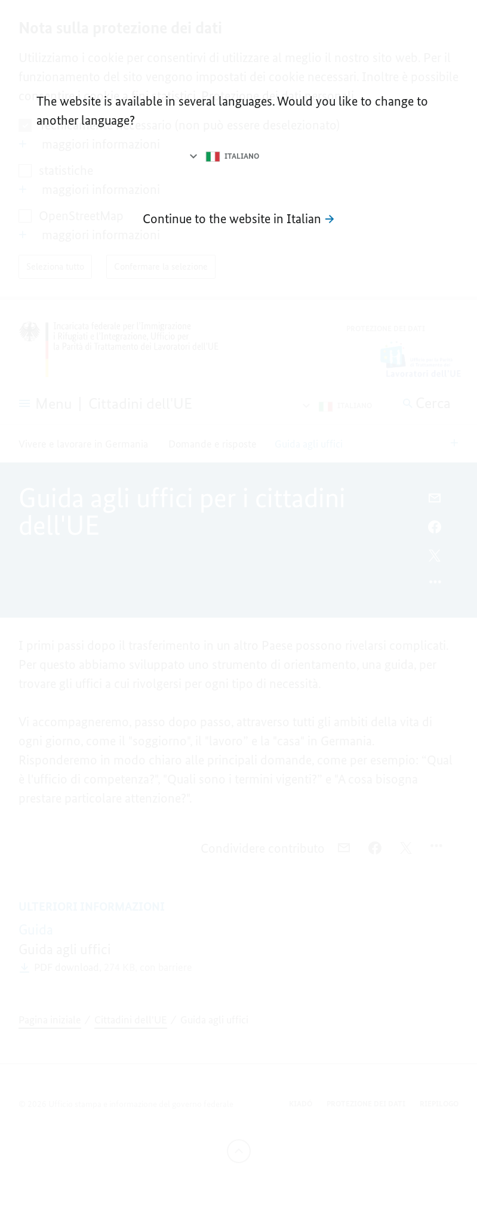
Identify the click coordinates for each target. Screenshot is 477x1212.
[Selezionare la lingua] (223, 156)
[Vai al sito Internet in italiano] (238, 219)
